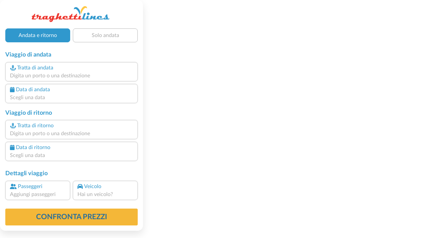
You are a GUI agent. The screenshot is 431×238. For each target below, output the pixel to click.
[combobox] (71, 76)
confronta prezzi (71, 216)
